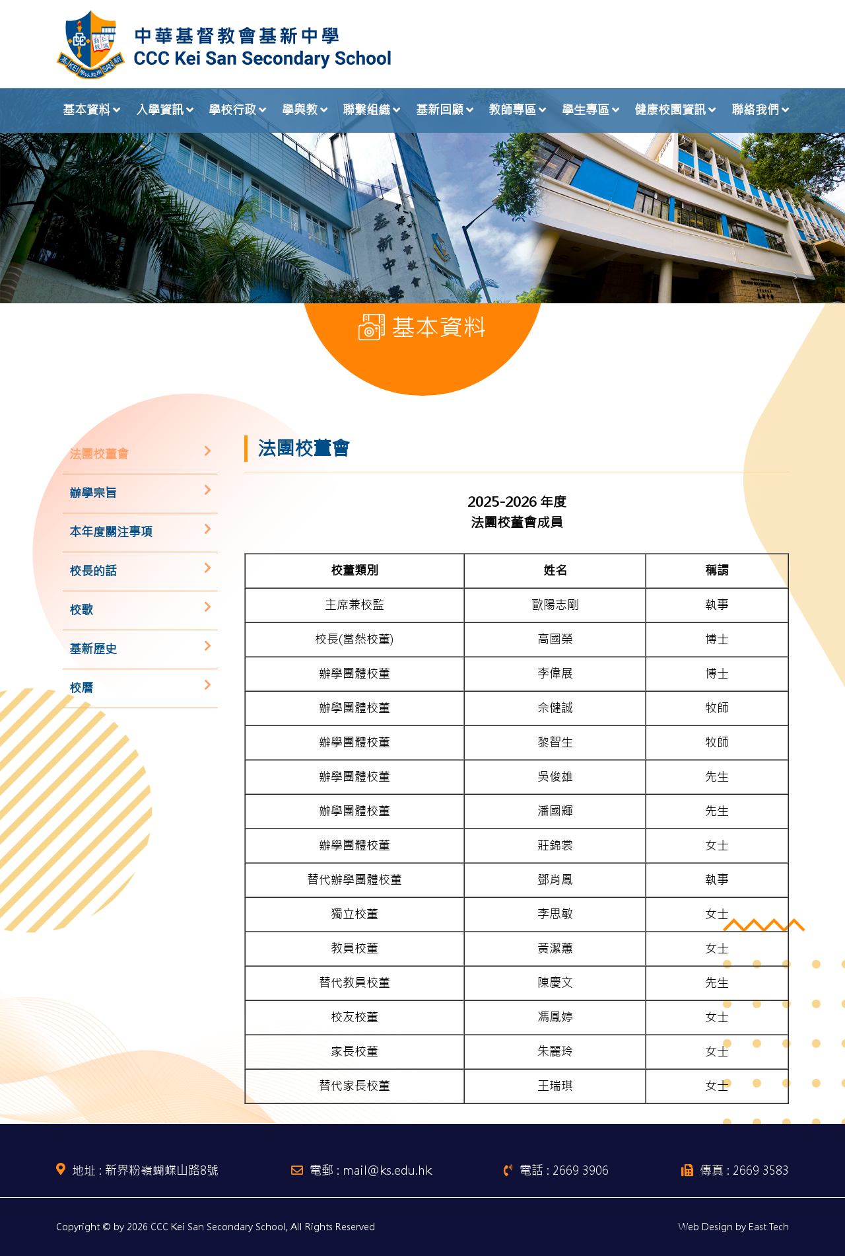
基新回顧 (439, 110)
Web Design (706, 1227)
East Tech (769, 1227)
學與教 (300, 110)
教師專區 (512, 110)
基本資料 (86, 110)
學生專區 (585, 110)
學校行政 (232, 110)
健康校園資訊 (670, 110)
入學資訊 (160, 110)
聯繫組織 (366, 110)
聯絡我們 (755, 110)
